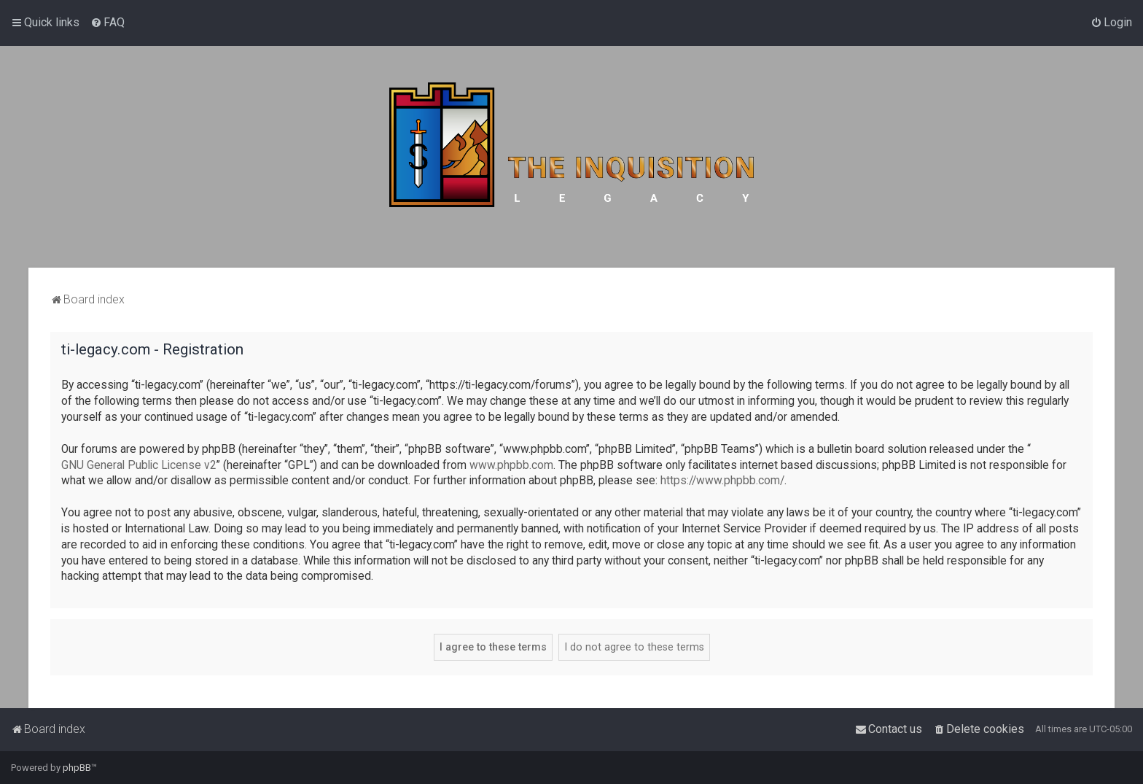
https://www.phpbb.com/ (722, 480)
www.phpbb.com (511, 465)
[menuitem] (107, 22)
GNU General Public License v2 (138, 465)
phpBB (77, 767)
